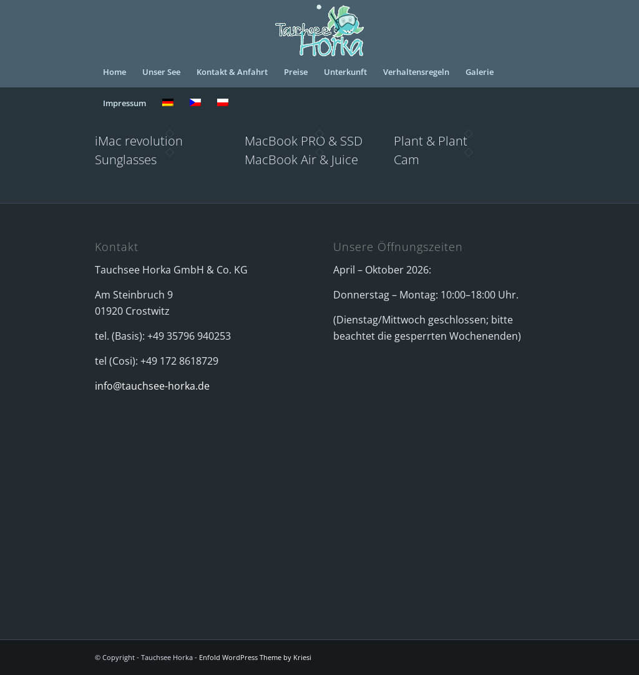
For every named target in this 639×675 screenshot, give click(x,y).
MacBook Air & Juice (301, 159)
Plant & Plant (430, 140)
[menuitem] (114, 71)
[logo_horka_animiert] (319, 28)
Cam (406, 159)
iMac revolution (139, 140)
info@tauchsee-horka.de (152, 386)
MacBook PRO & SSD (304, 140)
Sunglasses (126, 159)
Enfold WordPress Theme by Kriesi (255, 657)
